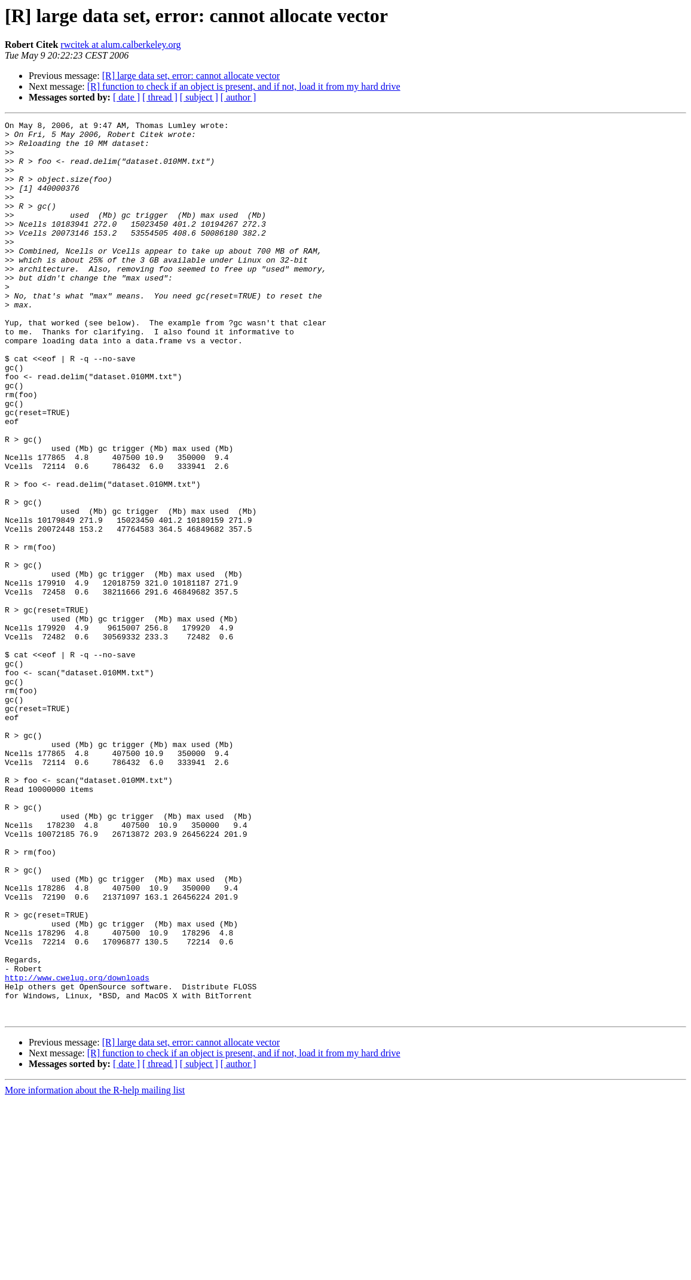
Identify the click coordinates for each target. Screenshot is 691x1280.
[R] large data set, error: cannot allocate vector (191, 76)
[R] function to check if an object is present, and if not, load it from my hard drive (243, 86)
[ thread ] (160, 97)
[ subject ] (199, 97)
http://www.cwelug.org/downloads (77, 1149)
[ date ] (126, 97)
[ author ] (238, 97)
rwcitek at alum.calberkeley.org (120, 44)
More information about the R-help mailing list (95, 1269)
